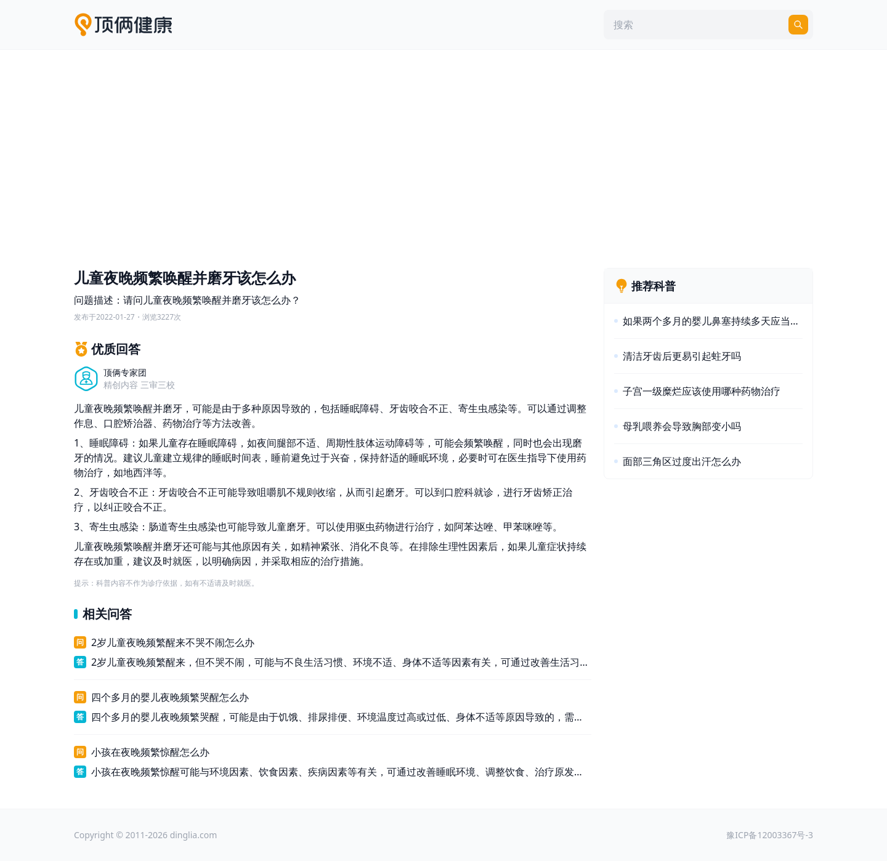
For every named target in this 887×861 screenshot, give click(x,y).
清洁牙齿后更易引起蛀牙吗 (682, 356)
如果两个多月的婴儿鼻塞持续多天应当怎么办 (713, 321)
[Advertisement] (443, 156)
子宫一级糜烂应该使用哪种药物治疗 (701, 391)
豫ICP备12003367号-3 (769, 835)
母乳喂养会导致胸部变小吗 (682, 426)
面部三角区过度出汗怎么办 (682, 461)
